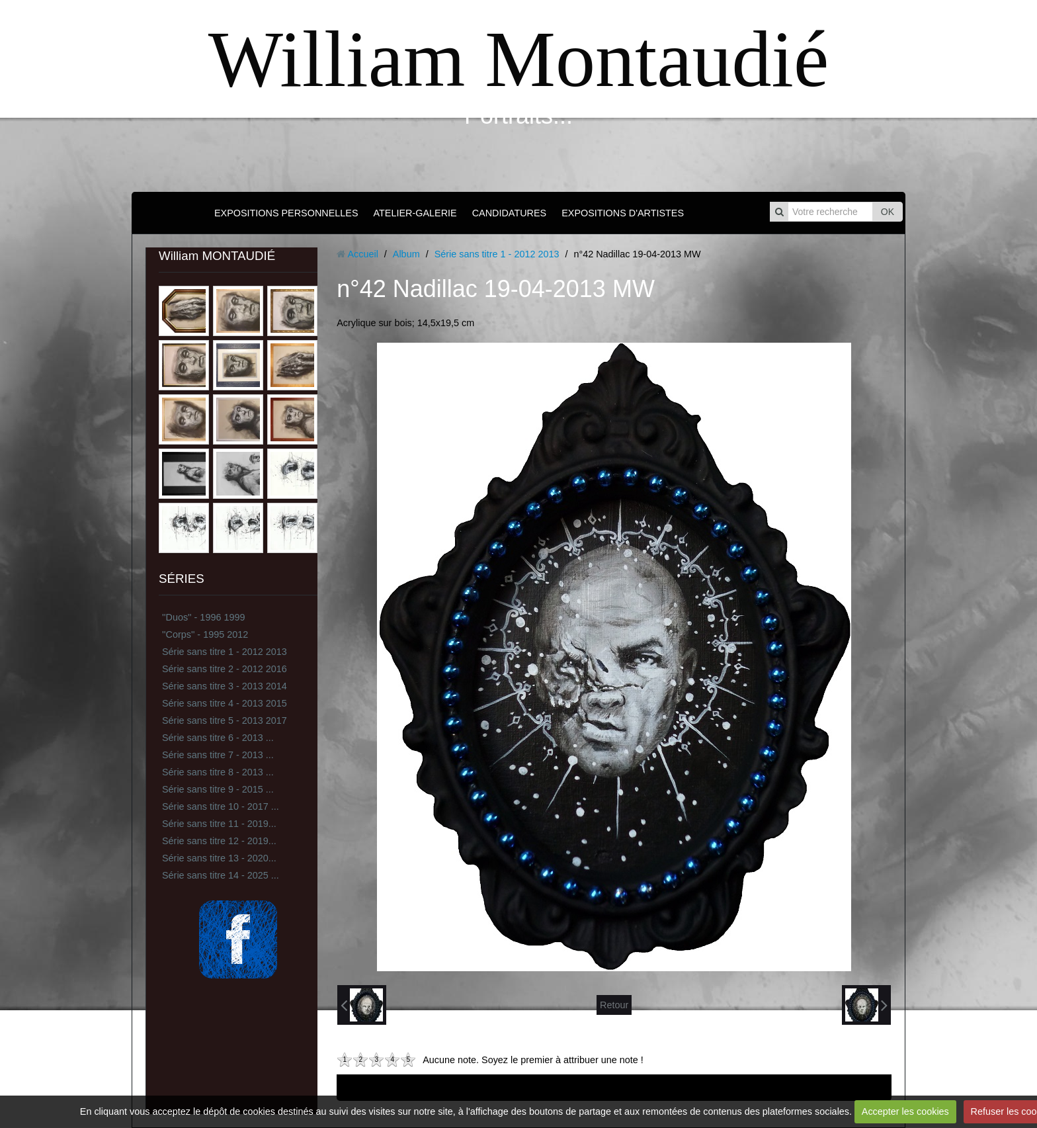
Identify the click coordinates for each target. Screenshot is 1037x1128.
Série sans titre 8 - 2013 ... (218, 772)
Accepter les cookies (905, 1111)
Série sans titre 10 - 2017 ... (220, 806)
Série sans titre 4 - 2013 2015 (224, 703)
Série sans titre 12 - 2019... (219, 841)
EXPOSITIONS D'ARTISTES (622, 213)
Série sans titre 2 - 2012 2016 (224, 669)
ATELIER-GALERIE (415, 213)
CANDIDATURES (509, 213)
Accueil (362, 254)
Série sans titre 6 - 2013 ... (218, 737)
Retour (614, 1005)
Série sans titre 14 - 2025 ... (220, 875)
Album (406, 254)
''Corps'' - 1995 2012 (205, 634)
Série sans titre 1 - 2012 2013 (224, 651)
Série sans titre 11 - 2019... (219, 823)
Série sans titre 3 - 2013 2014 (224, 686)
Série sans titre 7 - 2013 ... (218, 755)
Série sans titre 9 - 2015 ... (218, 789)
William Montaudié (518, 59)
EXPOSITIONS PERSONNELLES (286, 213)
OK (887, 211)
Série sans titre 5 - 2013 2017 (224, 720)
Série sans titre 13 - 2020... (219, 858)
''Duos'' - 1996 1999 (203, 617)
